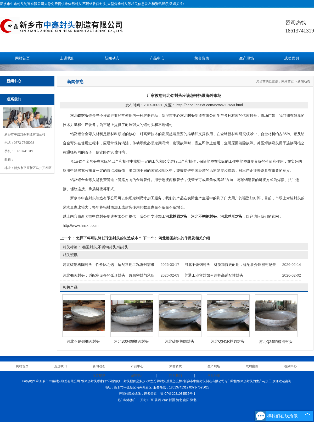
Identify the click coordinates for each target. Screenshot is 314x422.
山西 (150, 400)
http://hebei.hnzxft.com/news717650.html (209, 105)
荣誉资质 (201, 58)
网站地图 (214, 375)
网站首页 (22, 58)
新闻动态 (112, 58)
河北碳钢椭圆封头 (179, 341)
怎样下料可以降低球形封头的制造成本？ (109, 238)
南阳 (186, 400)
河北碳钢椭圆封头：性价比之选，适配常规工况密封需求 (108, 264)
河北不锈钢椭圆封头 (83, 341)
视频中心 (290, 366)
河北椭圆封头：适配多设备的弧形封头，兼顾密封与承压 (108, 275)
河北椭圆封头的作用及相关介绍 (184, 238)
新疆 (172, 400)
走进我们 (67, 58)
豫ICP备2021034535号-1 (177, 394)
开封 (143, 400)
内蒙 (165, 400)
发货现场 (99, 375)
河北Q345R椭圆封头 (227, 341)
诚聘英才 (137, 375)
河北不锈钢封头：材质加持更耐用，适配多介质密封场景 (230, 264)
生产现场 (246, 58)
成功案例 (291, 58)
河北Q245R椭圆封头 (276, 341)
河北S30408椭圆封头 (131, 341)
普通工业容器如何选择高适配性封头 (213, 275)
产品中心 (157, 58)
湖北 (193, 400)
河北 (179, 400)
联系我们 (175, 375)
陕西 (158, 400)
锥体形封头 (73, 4)
